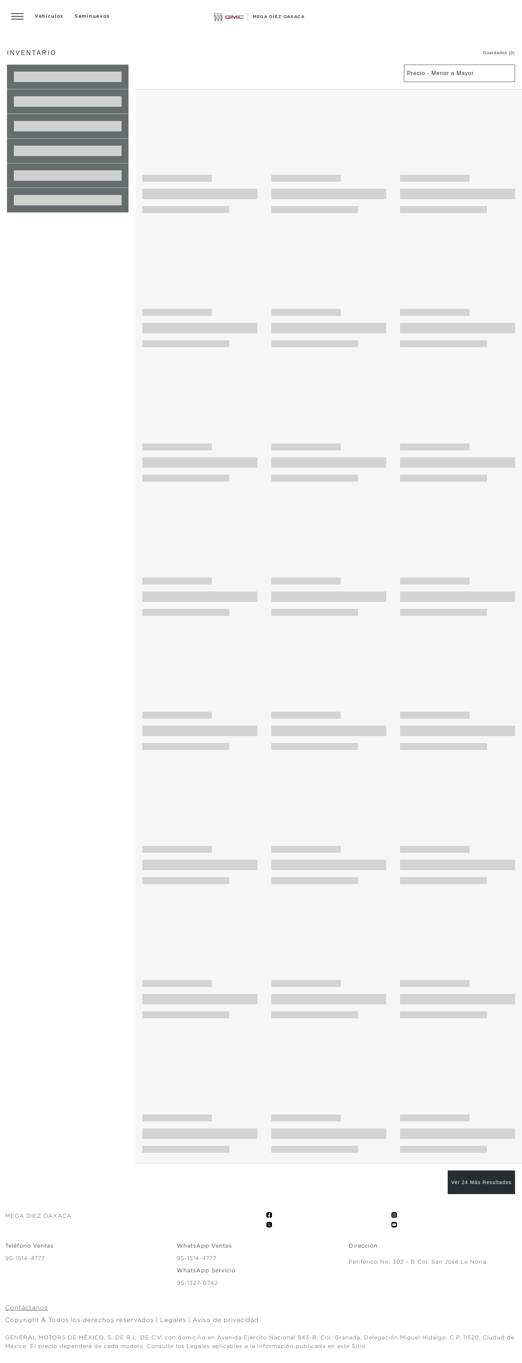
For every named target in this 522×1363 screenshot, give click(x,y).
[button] (492, 52)
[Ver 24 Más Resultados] (481, 1182)
